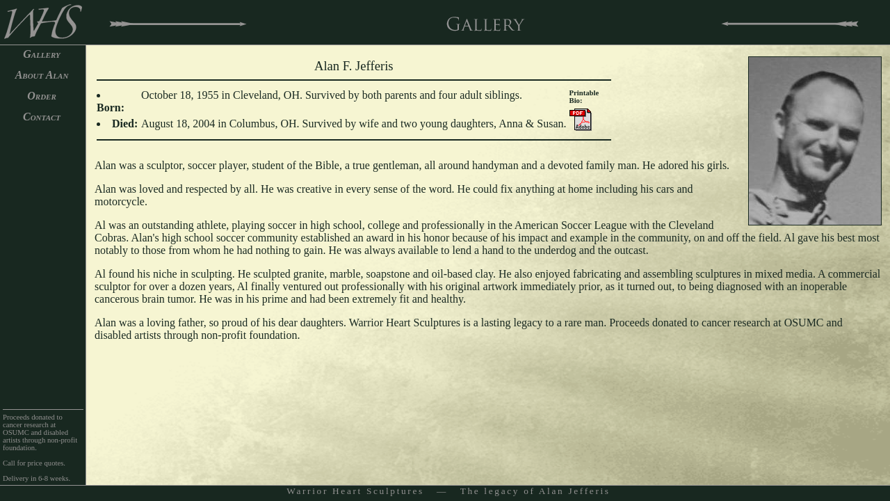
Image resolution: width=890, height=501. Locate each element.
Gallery (41, 54)
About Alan (42, 75)
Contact (41, 116)
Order (41, 96)
